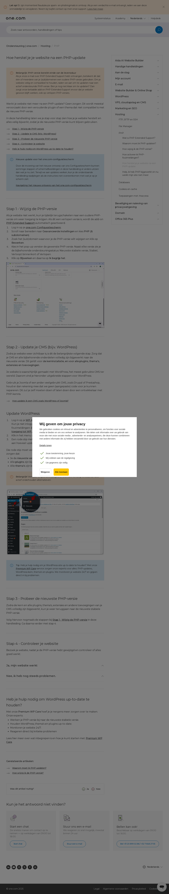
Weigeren (45, 472)
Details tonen (45, 445)
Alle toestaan (61, 472)
